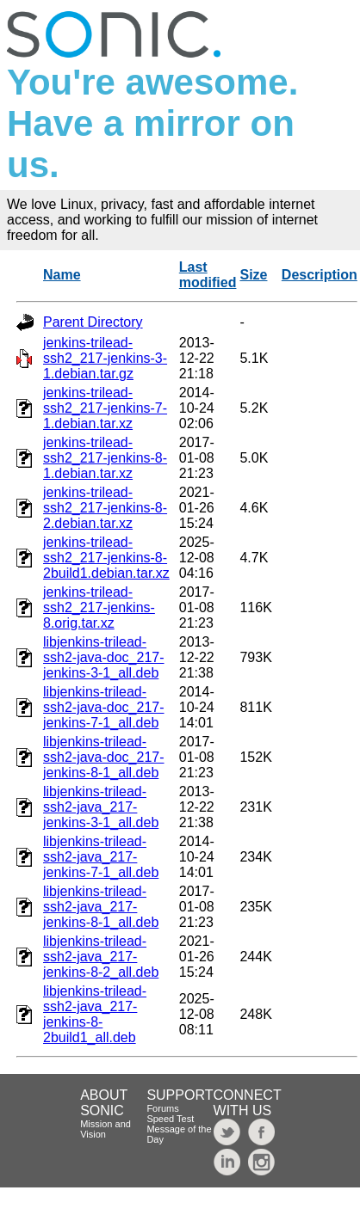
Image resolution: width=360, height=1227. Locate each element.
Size (253, 274)
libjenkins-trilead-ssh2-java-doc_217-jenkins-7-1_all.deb (103, 707)
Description (319, 274)
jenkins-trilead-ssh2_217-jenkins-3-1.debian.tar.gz (105, 358)
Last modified (208, 275)
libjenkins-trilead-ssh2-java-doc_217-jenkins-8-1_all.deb (103, 757)
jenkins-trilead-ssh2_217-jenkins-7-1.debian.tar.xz (105, 408)
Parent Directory (93, 322)
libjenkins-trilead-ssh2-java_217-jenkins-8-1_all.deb (100, 906)
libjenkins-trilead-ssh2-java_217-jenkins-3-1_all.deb (100, 807)
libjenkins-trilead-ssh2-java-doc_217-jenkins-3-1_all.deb (103, 657)
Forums (162, 1108)
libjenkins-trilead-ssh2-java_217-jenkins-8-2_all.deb (100, 956)
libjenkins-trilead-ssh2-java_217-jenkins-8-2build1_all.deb (94, 1014)
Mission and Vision (105, 1129)
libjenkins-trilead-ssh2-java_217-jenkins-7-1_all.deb (100, 857)
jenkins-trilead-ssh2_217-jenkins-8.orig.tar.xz (99, 607)
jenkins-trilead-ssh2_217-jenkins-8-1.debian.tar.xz (105, 458)
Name (62, 274)
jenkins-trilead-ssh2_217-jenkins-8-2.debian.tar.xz (105, 508)
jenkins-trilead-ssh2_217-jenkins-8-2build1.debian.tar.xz (106, 557)
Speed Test (170, 1119)
